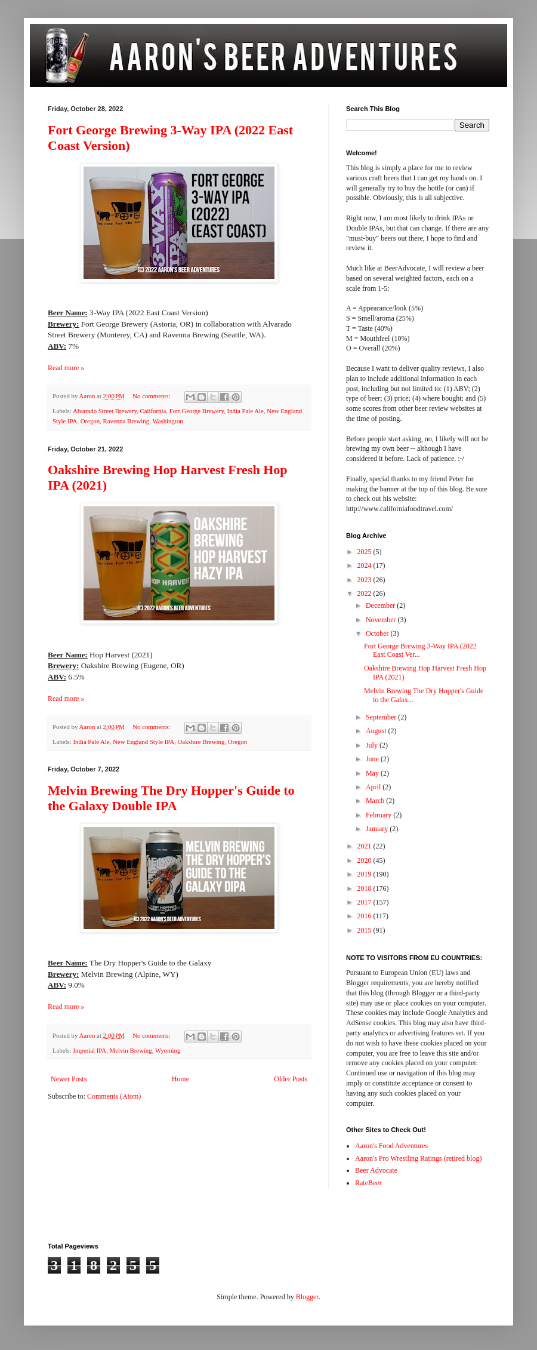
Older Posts (290, 1079)
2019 (365, 874)
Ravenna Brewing (126, 421)
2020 (365, 860)
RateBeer (368, 1183)
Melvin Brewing (131, 1050)
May (373, 773)
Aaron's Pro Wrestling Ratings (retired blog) (418, 1158)
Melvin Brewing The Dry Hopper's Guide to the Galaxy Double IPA (171, 798)
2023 (365, 580)
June (373, 759)
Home (180, 1079)
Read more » (66, 368)
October (378, 633)
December (381, 605)
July (372, 745)
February (379, 815)
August (377, 731)
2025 (365, 552)
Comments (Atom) (114, 1096)
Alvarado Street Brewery (105, 410)
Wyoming (168, 1050)
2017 (365, 902)
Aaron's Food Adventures (391, 1146)
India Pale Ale (245, 410)
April (374, 787)
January (378, 829)
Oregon (90, 421)
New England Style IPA (143, 741)
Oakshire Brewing (201, 741)
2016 (365, 916)
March (376, 801)
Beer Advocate (376, 1170)
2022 (365, 593)
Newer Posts (69, 1079)
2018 (365, 888)
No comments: (152, 395)
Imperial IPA (89, 1050)
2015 (365, 930)
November (382, 620)
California (153, 410)
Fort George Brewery (196, 410)
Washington (167, 421)
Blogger (307, 1297)
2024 (365, 565)
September (382, 717)
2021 (365, 846)
